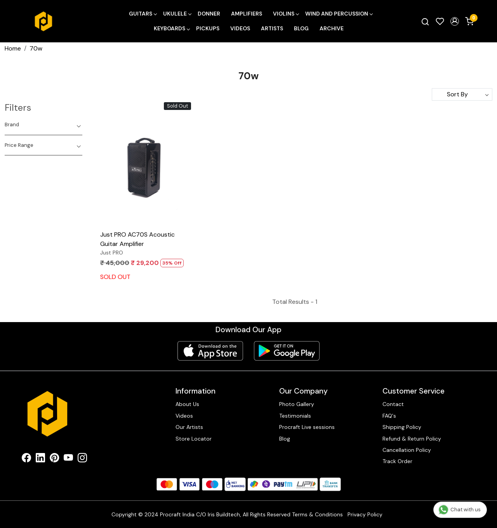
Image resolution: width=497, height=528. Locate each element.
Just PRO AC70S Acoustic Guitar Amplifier (137, 239)
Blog (301, 28)
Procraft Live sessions (307, 426)
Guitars (142, 13)
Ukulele (177, 13)
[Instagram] (82, 459)
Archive (332, 28)
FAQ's (389, 415)
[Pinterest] (54, 459)
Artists (272, 28)
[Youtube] (68, 459)
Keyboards (171, 28)
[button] (454, 21)
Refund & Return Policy (411, 438)
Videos (240, 28)
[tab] (43, 125)
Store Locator (194, 438)
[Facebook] (26, 459)
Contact (393, 404)
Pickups (207, 28)
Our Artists (189, 426)
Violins (286, 13)
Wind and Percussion (338, 13)
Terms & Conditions (317, 514)
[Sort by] (462, 94)
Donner (209, 13)
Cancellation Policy (406, 449)
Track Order (397, 461)
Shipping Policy (401, 426)
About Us (187, 404)
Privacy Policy (365, 514)
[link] (425, 21)
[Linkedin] (40, 459)
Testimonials (295, 415)
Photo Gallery (296, 404)
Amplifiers (246, 13)
